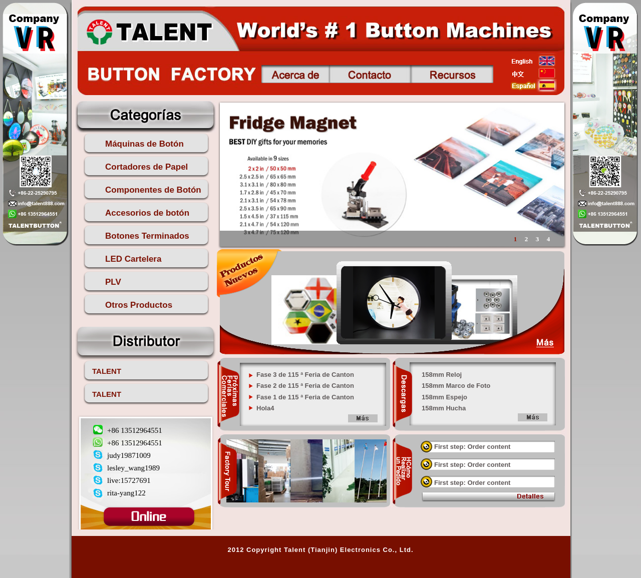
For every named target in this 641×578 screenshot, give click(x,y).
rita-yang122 (126, 493)
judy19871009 (129, 455)
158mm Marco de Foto (456, 385)
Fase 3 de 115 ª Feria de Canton (305, 374)
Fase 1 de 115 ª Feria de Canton (305, 397)
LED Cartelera (133, 259)
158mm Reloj (442, 374)
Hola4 (265, 408)
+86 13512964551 (134, 430)
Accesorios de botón (147, 213)
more (362, 419)
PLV (113, 282)
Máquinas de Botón (144, 144)
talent (148, 31)
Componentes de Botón (153, 190)
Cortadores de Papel (146, 167)
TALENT (106, 371)
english (533, 60)
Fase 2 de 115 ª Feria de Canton (305, 385)
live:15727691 (129, 480)
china (533, 73)
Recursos (452, 74)
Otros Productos (138, 305)
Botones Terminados (147, 236)
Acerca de (295, 74)
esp (533, 85)
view (528, 497)
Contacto (370, 74)
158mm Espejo (444, 397)
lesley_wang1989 (133, 468)
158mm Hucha (444, 408)
